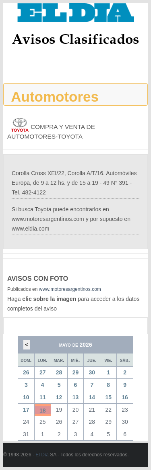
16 (125, 397)
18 (42, 410)
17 (26, 410)
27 (42, 372)
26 (26, 372)
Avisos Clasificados (75, 38)
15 (108, 397)
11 (42, 397)
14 (92, 397)
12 (59, 397)
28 (59, 372)
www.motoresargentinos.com (70, 289)
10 (26, 397)
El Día (42, 455)
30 (92, 372)
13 (75, 397)
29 (75, 372)
